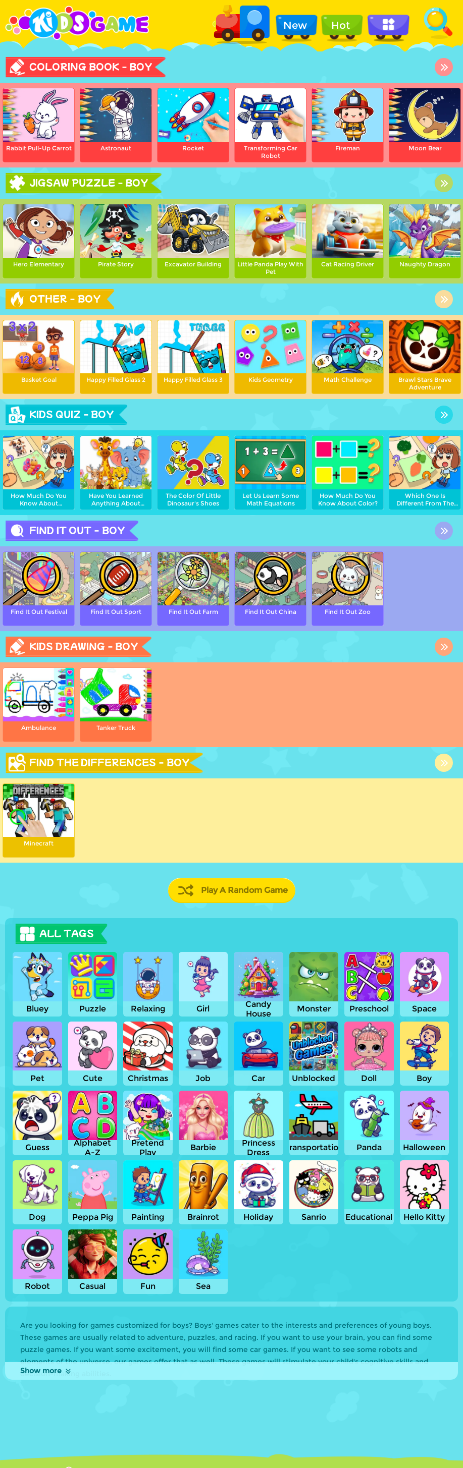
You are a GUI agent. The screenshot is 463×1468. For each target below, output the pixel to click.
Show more (46, 1370)
